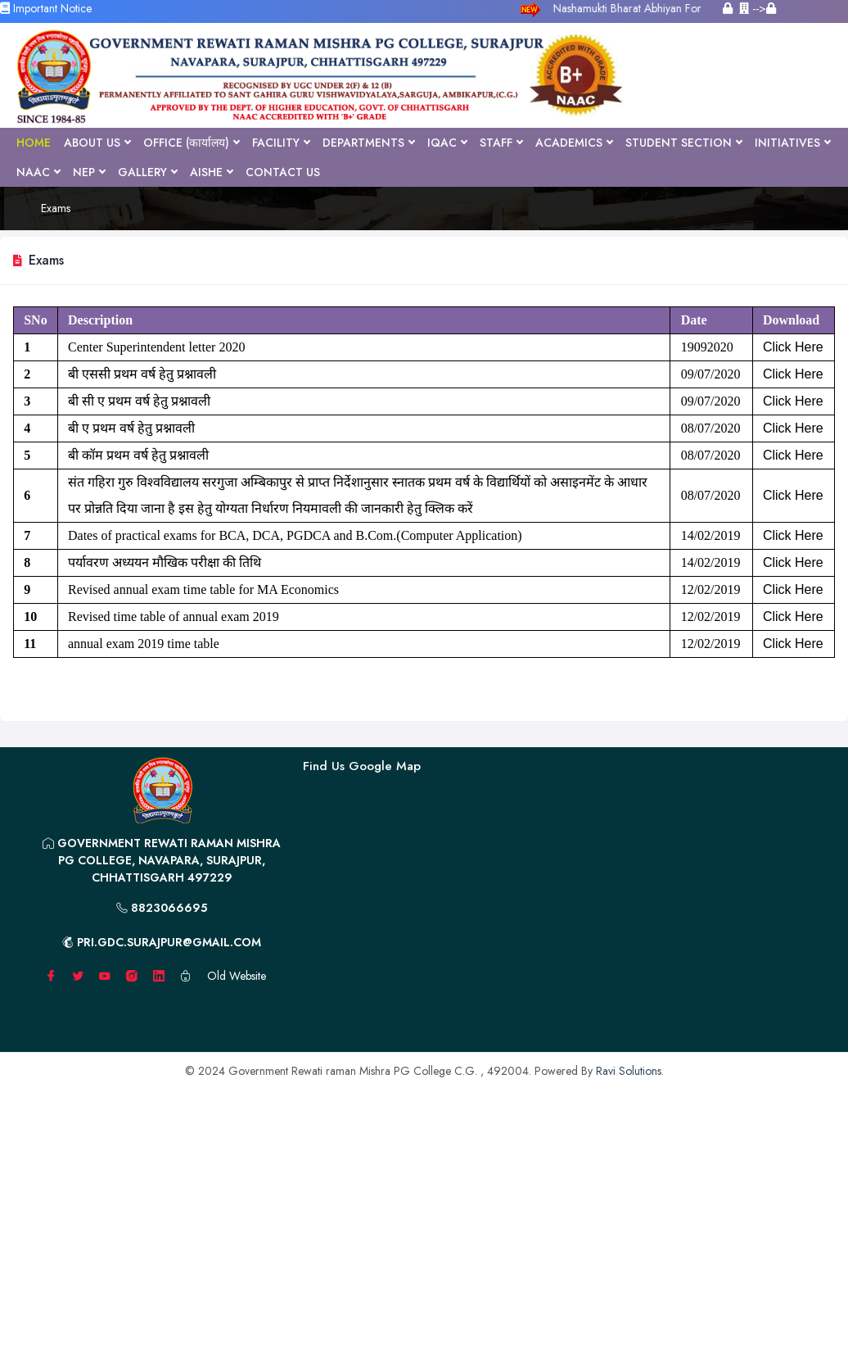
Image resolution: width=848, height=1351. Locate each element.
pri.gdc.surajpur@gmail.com (161, 942)
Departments (368, 142)
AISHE (211, 172)
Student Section (683, 142)
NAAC (38, 172)
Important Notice (46, 8)
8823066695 (161, 908)
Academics (573, 142)
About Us (97, 142)
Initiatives (792, 142)
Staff (501, 142)
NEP (89, 172)
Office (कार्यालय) (191, 142)
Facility (280, 142)
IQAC (447, 142)
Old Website (236, 976)
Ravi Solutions (628, 1071)
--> (757, 8)
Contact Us (283, 172)
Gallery (147, 172)
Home (33, 142)
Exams (55, 208)
